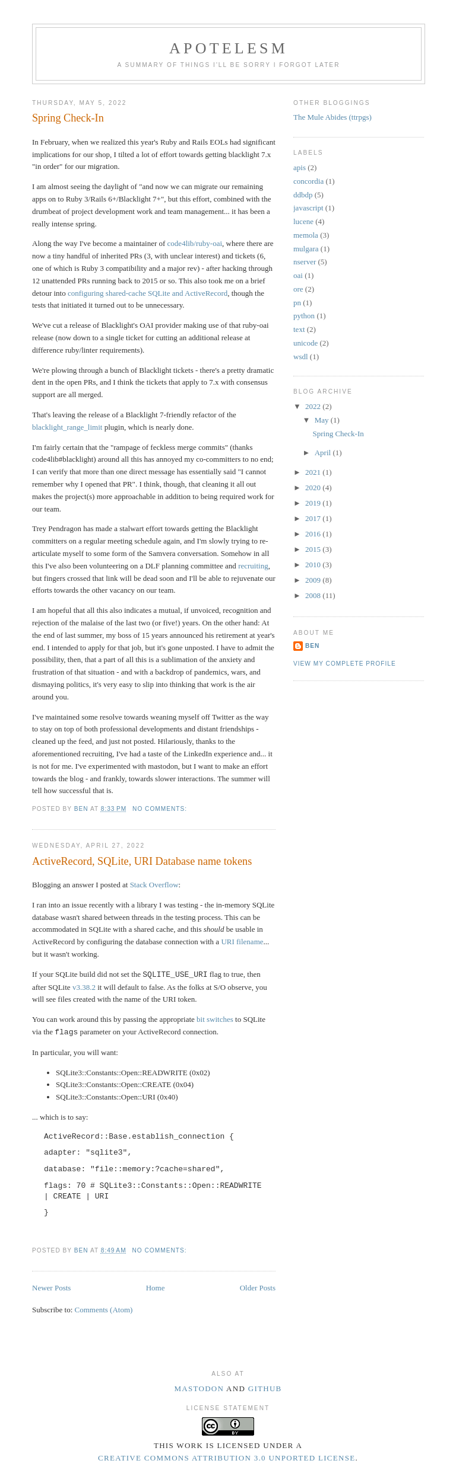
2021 (313, 472)
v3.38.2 (84, 987)
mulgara (306, 248)
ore (298, 289)
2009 (313, 580)
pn (297, 302)
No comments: (160, 809)
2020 (313, 487)
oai (298, 275)
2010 (313, 564)
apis (299, 167)
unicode (305, 342)
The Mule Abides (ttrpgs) (332, 117)
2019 (313, 502)
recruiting (253, 565)
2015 (313, 549)
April (324, 452)
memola (305, 235)
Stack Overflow (154, 884)
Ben (312, 646)
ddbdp (303, 194)
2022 (313, 406)
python (304, 315)
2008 (313, 595)
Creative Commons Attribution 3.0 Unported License (226, 1457)
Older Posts (258, 1287)
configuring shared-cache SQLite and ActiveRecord (147, 293)
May (323, 420)
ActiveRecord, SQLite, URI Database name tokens (142, 861)
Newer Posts (51, 1287)
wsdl (300, 356)
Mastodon (199, 1388)
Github (265, 1388)
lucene (303, 221)
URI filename (242, 941)
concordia (308, 181)
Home (155, 1287)
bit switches (215, 1019)
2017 (313, 518)
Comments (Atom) (104, 1309)
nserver (304, 261)
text (299, 329)
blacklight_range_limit (67, 427)
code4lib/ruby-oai (194, 243)
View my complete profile (344, 663)
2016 (313, 533)
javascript (308, 207)
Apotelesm (228, 48)
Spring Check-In (68, 118)
